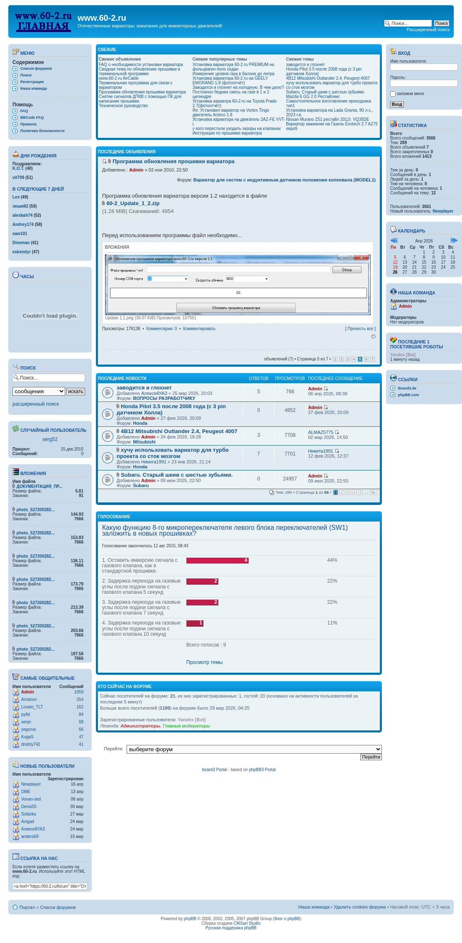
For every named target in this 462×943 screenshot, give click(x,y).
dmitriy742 (30, 744)
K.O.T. (18, 168)
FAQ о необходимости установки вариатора (141, 64)
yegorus (28, 729)
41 (81, 744)
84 (81, 714)
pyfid (25, 714)
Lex (16, 197)
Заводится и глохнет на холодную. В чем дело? (238, 87)
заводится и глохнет (305, 64)
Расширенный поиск (428, 29)
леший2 (20, 206)
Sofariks (28, 814)
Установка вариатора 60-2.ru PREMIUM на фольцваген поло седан (233, 66)
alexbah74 (22, 215)
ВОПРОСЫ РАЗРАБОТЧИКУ (164, 398)
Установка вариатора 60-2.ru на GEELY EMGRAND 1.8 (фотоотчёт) (230, 80)
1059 (78, 692)
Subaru (141, 485)
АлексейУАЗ (33, 829)
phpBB (190, 918)
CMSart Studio (247, 923)
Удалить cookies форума (360, 906)
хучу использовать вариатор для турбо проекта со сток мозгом (173, 453)
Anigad (27, 821)
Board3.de (407, 388)
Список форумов (36, 68)
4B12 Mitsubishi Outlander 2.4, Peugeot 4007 (328, 78)
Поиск (26, 75)
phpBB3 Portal (262, 769)
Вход (400, 53)
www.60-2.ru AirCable (119, 78)
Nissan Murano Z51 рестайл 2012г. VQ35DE (327, 119)
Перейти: (113, 748)
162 (79, 707)
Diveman (21, 242)
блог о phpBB (287, 918)
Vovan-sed (31, 799)
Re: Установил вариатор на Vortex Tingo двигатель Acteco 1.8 (231, 112)
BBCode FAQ (32, 117)
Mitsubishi (144, 441)
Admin (27, 692)
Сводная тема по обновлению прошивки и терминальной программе (139, 71)
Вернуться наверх (373, 337)
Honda (140, 423)
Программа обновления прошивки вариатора (142, 92)
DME (25, 791)
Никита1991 (153, 461)
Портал (27, 907)
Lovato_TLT (32, 707)
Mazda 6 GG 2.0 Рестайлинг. (313, 96)
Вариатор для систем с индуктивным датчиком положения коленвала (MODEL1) (284, 179)
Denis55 (29, 806)
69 (81, 722)
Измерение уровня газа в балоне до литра (233, 73)
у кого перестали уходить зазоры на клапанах (237, 128)
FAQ (24, 111)
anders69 (30, 836)
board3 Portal (214, 769)
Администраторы (140, 725)
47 (81, 737)
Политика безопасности (42, 131)
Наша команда (33, 88)
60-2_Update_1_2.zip (133, 203)
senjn (26, 722)
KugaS (27, 737)
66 (81, 729)
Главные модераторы (186, 725)
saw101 (19, 233)
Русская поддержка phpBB (231, 928)
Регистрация (32, 82)
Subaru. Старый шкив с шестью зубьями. (325, 92)
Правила (28, 124)
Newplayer (31, 784)
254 (79, 699)
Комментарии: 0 (161, 328)
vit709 (18, 177)
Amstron (29, 699)
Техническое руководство (123, 105)
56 (374, 492)
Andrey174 (23, 224)
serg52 (50, 439)
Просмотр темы (204, 662)
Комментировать (199, 328)
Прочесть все (360, 328)
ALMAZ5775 (320, 432)
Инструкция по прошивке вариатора (227, 133)
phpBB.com (408, 395)
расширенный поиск (35, 404)
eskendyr (21, 252)
